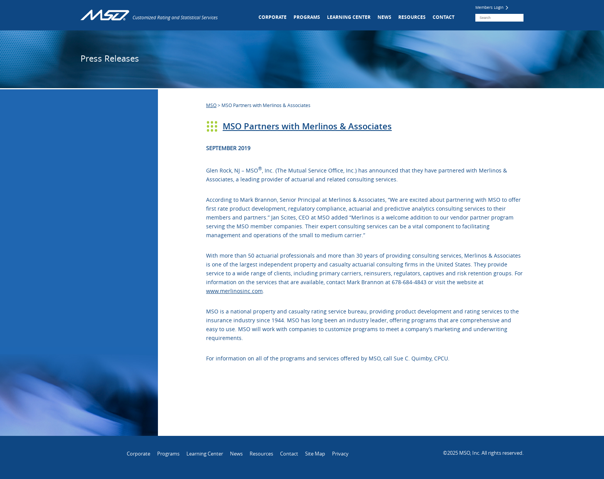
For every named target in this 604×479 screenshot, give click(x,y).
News (384, 17)
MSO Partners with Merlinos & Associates (307, 126)
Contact (444, 17)
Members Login (491, 7)
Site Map (315, 453)
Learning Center (349, 17)
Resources (412, 17)
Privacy (340, 453)
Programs (307, 17)
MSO (211, 105)
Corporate (272, 17)
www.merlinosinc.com (234, 291)
